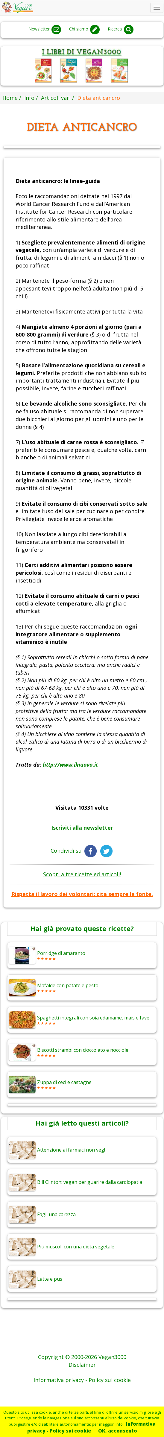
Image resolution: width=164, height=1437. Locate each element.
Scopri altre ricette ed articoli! (82, 874)
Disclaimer (82, 1364)
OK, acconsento (117, 1430)
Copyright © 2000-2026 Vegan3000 (82, 1356)
